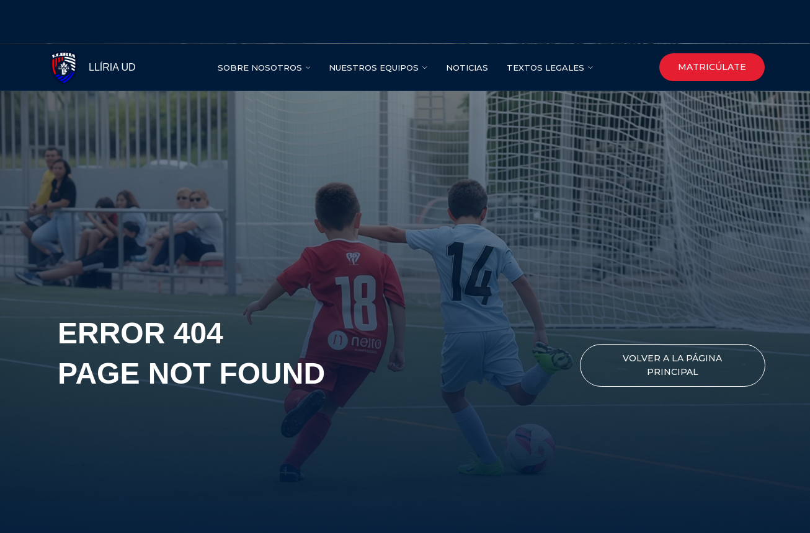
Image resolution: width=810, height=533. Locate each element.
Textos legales (545, 24)
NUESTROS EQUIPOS (374, 24)
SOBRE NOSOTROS (260, 24)
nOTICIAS (467, 24)
